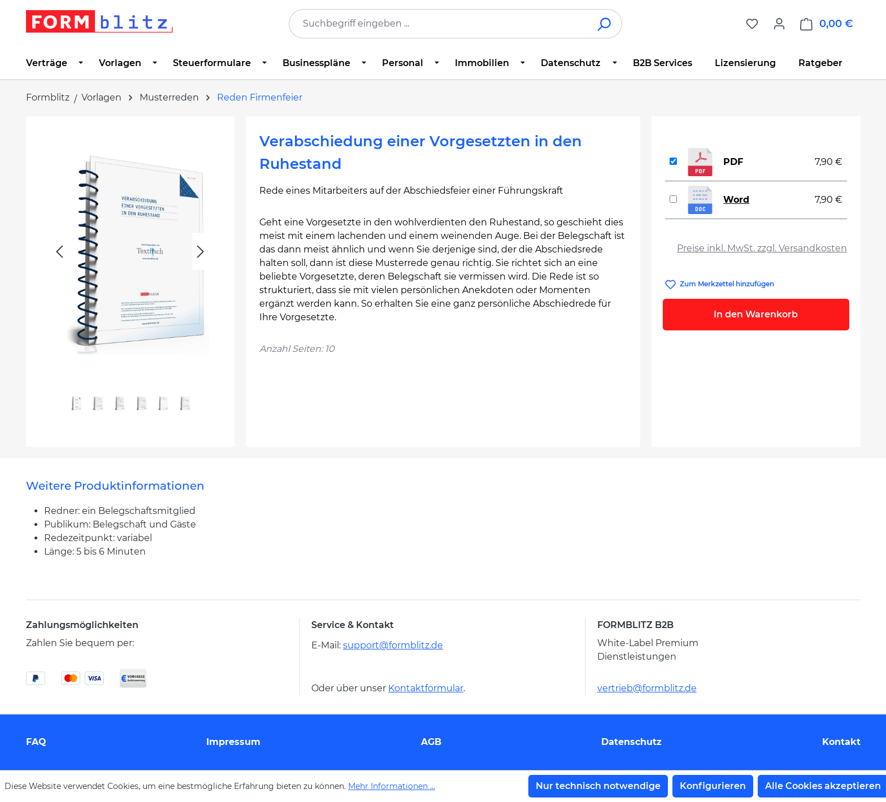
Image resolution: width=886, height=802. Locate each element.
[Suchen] (605, 23)
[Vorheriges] (59, 251)
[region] (130, 277)
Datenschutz (631, 741)
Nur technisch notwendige (598, 786)
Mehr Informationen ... (391, 786)
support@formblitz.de (393, 645)
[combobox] (438, 23)
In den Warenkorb (756, 314)
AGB (431, 741)
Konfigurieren (713, 786)
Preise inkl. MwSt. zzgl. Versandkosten (762, 248)
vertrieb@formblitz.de (647, 688)
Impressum (233, 741)
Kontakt (841, 741)
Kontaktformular (425, 688)
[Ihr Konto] (779, 23)
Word (736, 199)
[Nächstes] (200, 251)
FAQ (36, 741)
